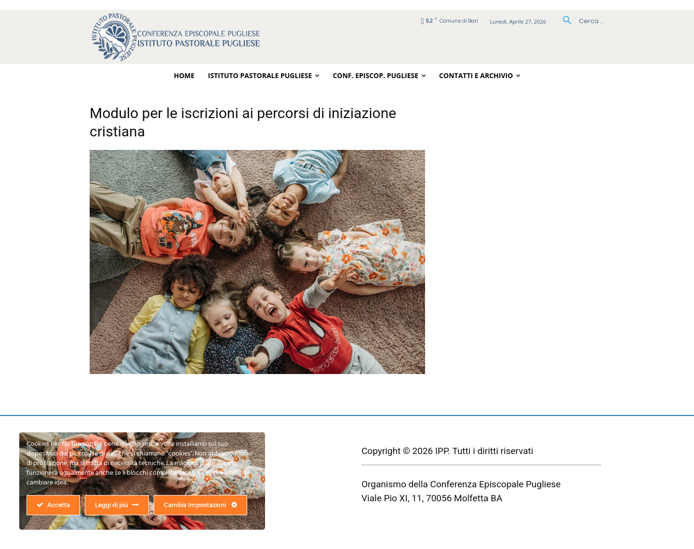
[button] (580, 21)
